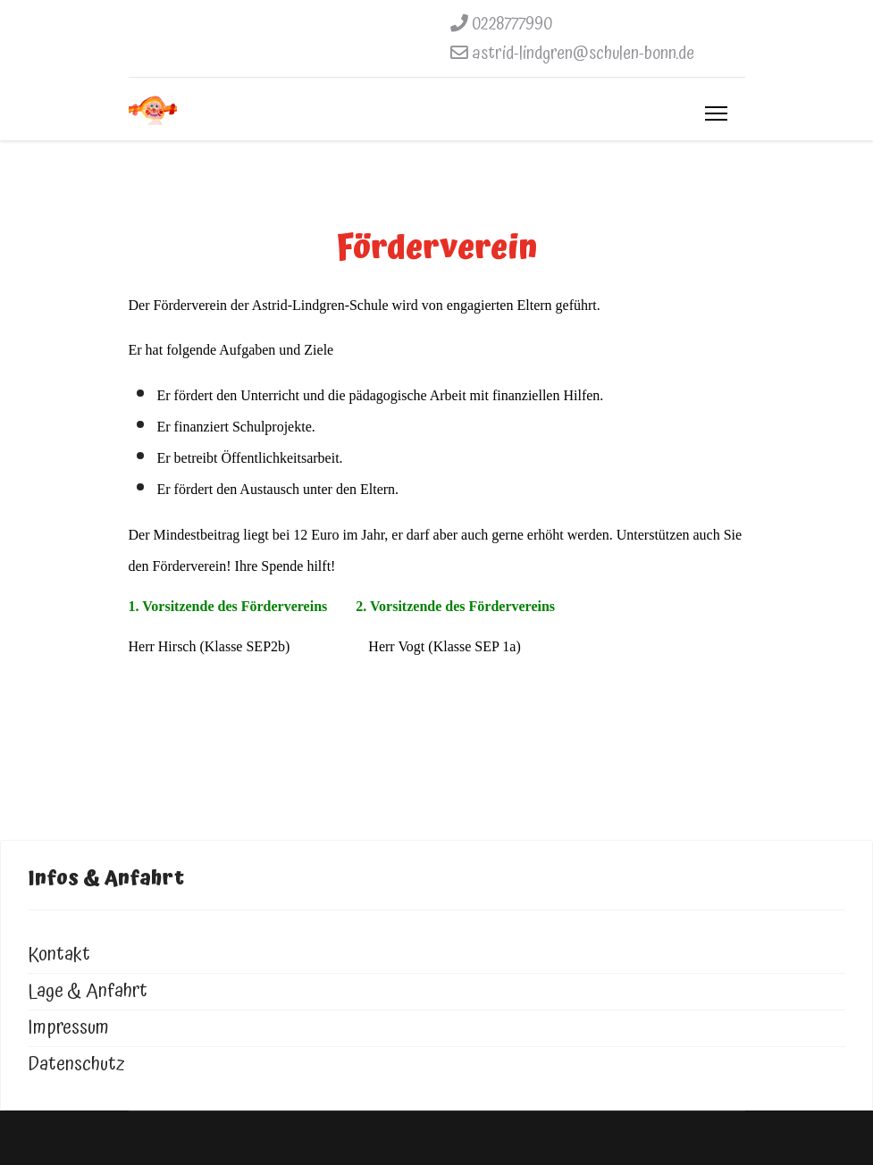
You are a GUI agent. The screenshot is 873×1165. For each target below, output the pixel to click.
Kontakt (59, 954)
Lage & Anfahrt (87, 991)
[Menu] (716, 113)
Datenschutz (76, 1064)
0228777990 (512, 24)
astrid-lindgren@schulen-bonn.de (583, 53)
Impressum (68, 1027)
